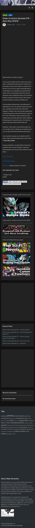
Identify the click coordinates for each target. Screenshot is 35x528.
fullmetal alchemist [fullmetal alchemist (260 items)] (17, 423)
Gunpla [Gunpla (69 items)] (16, 425)
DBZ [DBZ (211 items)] (11, 420)
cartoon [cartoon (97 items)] (26, 418)
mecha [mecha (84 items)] (9, 429)
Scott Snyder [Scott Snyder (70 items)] (9, 433)
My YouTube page (8, 156)
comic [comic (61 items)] (30, 418)
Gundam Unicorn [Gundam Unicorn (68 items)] (10, 425)
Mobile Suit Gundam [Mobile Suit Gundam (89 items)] (26, 429)
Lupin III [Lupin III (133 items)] (25, 427)
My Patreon (6, 165)
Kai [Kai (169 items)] (2, 427)
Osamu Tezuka (22, 181)
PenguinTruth (10, 484)
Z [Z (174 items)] (14, 434)
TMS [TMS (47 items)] (13, 433)
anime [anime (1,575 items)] (10, 415)
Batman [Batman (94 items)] (8, 418)
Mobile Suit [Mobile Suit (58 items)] (18, 429)
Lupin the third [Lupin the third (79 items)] (4, 429)
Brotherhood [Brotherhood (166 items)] (20, 418)
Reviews (5, 15)
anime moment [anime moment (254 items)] (18, 416)
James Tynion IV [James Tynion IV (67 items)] (30, 425)
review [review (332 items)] (3, 434)
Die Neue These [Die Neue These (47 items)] (16, 420)
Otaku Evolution (7, 183)
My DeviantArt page (8, 161)
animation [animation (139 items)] (4, 416)
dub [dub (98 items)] (28, 420)
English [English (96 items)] (31, 420)
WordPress (11, 525)
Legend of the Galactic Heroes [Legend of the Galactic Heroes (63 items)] (9, 427)
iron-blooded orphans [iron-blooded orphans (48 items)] (22, 425)
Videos (10, 15)
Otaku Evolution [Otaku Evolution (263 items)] (20, 431)
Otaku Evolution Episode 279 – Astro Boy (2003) (16, 329)
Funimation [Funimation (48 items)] (26, 423)
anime (9, 181)
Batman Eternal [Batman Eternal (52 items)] (13, 418)
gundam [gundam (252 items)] (4, 425)
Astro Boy (15, 181)
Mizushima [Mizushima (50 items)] (14, 429)
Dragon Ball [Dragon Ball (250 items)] (23, 420)
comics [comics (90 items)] (8, 420)
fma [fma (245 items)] (2, 423)
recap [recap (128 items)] (27, 431)
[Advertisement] (17, 301)
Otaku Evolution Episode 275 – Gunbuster (14, 343)
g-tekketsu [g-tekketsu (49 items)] (31, 423)
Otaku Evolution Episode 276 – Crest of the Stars (16, 341)
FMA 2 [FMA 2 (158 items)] (9, 423)
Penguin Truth (11, 24)
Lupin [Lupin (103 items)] (21, 427)
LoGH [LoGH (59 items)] (18, 427)
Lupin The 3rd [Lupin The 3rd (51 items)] (30, 427)
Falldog (22, 482)
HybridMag (19, 525)
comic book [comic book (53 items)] (3, 420)
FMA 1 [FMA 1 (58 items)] (5, 423)
